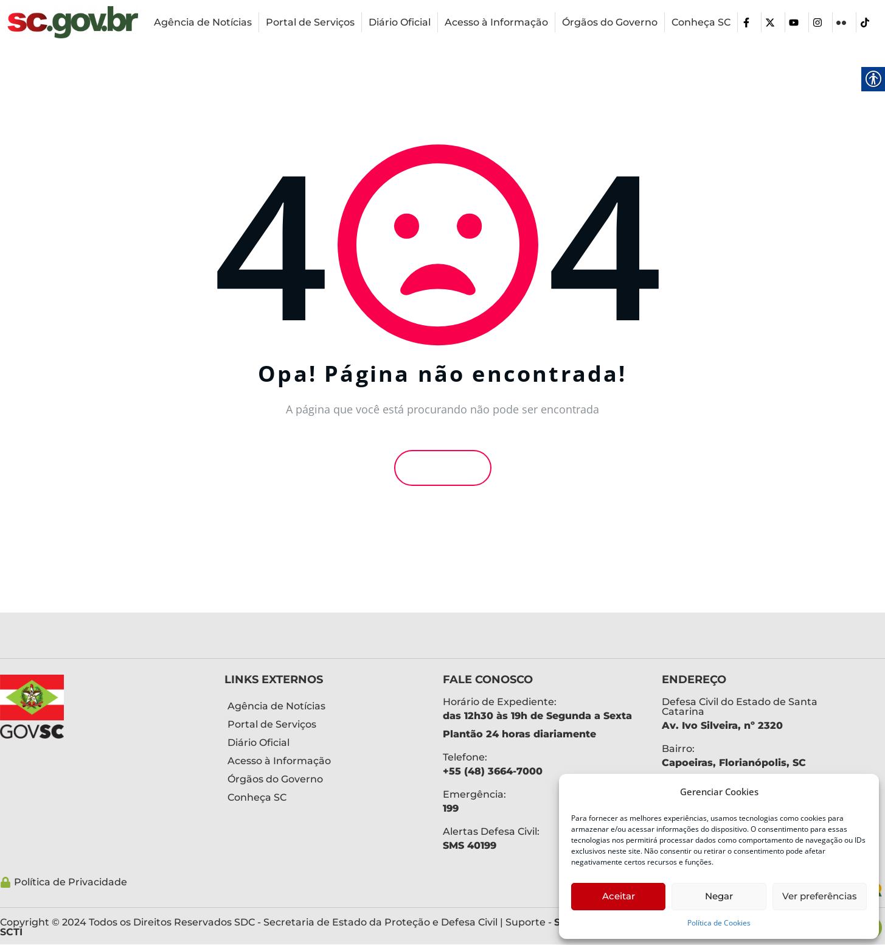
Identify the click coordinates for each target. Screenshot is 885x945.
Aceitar (618, 896)
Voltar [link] (442, 468)
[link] (72, 22)
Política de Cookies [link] (719, 923)
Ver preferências (819, 896)
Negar (719, 896)
